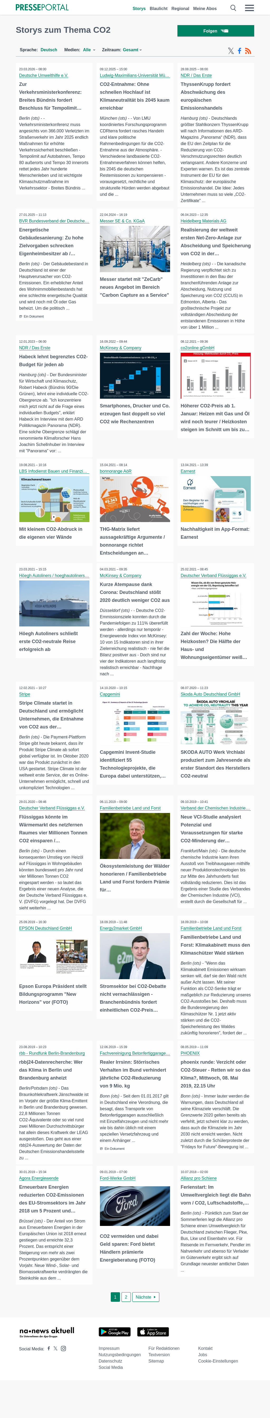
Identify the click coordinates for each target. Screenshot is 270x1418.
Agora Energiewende (39, 1216)
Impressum (109, 1386)
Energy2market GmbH (121, 957)
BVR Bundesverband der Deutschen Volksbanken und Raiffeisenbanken (87, 222)
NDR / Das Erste (197, 77)
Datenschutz (110, 1399)
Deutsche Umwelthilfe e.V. (44, 77)
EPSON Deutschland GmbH (46, 957)
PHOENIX (190, 1090)
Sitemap (156, 1399)
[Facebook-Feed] (240, 52)
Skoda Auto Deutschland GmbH (211, 710)
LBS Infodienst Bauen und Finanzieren (56, 479)
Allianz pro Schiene (199, 1216)
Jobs (202, 1392)
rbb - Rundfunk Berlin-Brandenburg (52, 1090)
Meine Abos (205, 8)
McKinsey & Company (121, 349)
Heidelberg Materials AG (204, 222)
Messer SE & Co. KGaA (122, 222)
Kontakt (205, 1386)
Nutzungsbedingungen (120, 1392)
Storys (139, 8)
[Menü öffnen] (249, 8)
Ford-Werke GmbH (118, 1216)
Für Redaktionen (164, 1386)
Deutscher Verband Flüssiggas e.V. (214, 583)
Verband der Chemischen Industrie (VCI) (219, 830)
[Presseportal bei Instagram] (62, 1386)
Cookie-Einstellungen (218, 1399)
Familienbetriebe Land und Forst (130, 830)
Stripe (25, 710)
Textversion (159, 1392)
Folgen (216, 31)
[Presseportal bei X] (54, 1386)
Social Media (111, 1405)
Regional (180, 8)
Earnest (188, 479)
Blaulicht (159, 8)
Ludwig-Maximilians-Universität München (138, 77)
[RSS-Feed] (248, 52)
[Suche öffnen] (233, 8)
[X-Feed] (231, 52)
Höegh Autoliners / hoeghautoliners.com (57, 583)
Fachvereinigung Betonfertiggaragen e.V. (138, 1090)
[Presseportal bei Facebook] (47, 1386)
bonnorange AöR (116, 479)
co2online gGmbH (198, 349)
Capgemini (110, 710)
